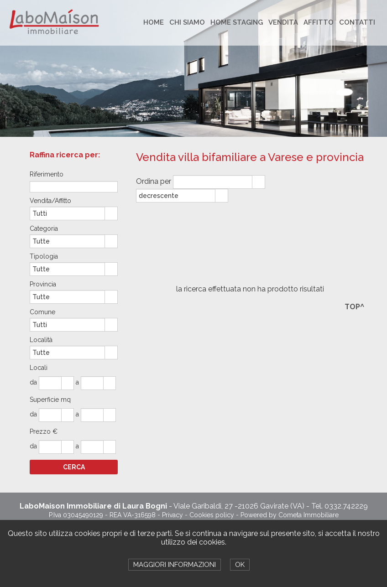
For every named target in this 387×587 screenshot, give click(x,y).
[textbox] (73, 187)
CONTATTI (357, 22)
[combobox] (212, 182)
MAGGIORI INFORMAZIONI (174, 565)
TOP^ (354, 306)
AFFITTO (318, 22)
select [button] (258, 182)
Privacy (172, 515)
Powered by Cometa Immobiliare (290, 515)
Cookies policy (211, 515)
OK (240, 565)
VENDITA (283, 22)
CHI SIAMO (187, 22)
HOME (153, 22)
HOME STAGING (236, 22)
